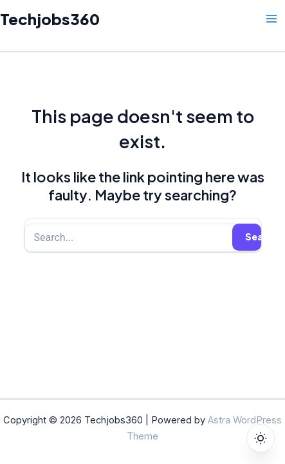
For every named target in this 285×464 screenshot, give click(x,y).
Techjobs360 (50, 18)
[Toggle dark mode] (260, 438)
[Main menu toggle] (271, 18)
